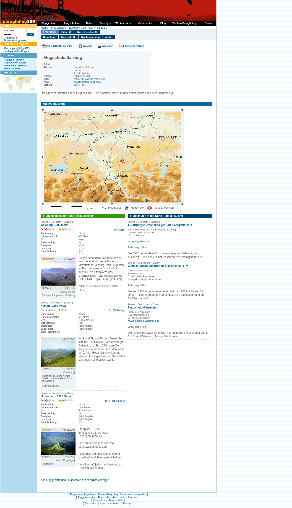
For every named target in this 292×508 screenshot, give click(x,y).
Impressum (105, 503)
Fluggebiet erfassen (14, 59)
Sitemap (126, 503)
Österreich (87, 27)
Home (44, 27)
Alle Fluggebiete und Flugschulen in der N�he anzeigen (75, 480)
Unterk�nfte (68, 37)
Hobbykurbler (117, 401)
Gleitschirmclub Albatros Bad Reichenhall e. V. (158, 266)
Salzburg (101, 27)
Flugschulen (58, 27)
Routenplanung (90, 37)
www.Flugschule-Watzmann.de (143, 321)
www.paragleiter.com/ (138, 241)
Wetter (108, 37)
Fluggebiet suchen (87, 497)
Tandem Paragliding (108, 494)
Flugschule (49, 31)
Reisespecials (116, 500)
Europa (73, 27)
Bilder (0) (66, 32)
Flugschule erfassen (15, 62)
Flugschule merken (133, 46)
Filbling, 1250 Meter (53, 305)
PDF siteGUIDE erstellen (59, 46)
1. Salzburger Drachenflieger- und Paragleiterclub (160, 225)
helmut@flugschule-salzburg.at (89, 79)
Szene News (126, 494)
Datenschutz (91, 503)
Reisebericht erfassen (15, 65)
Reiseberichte (100, 500)
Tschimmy (119, 310)
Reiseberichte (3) (87, 32)
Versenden (107, 46)
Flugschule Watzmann (142, 307)
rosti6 (121, 230)
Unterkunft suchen (128, 497)
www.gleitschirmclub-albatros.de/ (144, 279)
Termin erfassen (12, 68)
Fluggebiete (76, 494)
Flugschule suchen (107, 497)
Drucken (87, 46)
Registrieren (10, 38)
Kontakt (116, 503)
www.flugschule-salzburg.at (87, 82)
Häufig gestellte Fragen (16, 51)
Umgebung (49, 37)
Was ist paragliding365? (17, 48)
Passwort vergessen (15, 40)
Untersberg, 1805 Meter (56, 396)
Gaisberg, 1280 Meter (54, 225)
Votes (48, 288)
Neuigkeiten (140, 494)
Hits (83, 85)
